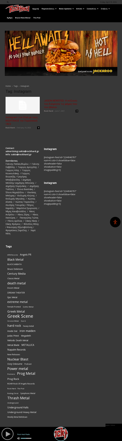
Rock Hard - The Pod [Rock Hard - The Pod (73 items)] (15, 388)
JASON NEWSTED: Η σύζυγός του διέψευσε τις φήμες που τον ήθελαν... (60, 104)
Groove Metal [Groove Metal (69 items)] (13, 321)
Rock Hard (10, 127)
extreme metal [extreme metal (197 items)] (17, 302)
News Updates (66, 9)
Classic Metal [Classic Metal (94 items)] (13, 278)
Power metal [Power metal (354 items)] (17, 368)
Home (8, 86)
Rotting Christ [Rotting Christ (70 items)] (12, 393)
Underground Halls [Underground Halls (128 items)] (18, 407)
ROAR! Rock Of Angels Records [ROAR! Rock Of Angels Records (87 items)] (21, 383)
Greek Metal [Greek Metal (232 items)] (16, 311)
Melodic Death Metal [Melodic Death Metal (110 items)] (17, 340)
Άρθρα (9, 18)
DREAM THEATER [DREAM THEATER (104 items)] (16, 292)
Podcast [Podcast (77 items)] (28, 364)
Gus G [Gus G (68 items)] (23, 321)
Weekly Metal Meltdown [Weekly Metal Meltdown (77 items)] (17, 417)
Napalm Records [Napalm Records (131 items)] (16, 349)
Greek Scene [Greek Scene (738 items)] (20, 316)
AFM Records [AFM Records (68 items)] (12, 255)
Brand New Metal (22, 18)
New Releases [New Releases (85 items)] (13, 354)
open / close (110, 425)
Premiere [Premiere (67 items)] (11, 374)
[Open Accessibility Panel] (115, 222)
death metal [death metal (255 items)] (16, 283)
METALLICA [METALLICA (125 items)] (27, 345)
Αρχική (35, 9)
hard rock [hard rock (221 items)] (14, 325)
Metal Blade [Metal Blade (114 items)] (13, 344)
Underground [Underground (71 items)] (12, 403)
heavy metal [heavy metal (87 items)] (28, 326)
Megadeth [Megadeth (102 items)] (26, 335)
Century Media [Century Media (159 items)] (16, 273)
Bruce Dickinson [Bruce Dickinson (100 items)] (15, 269)
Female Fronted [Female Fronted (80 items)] (14, 306)
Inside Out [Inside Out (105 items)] (12, 331)
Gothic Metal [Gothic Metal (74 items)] (28, 307)
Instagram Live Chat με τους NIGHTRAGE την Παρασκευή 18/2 (22, 120)
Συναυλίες (92, 9)
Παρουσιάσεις (49, 9)
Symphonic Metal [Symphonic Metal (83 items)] (27, 393)
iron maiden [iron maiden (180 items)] (28, 330)
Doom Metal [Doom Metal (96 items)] (13, 288)
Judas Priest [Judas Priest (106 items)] (13, 335)
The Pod (36, 18)
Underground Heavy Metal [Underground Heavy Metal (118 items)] (21, 412)
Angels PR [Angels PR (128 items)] (25, 254)
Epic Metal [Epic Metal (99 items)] (12, 297)
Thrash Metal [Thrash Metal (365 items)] (18, 398)
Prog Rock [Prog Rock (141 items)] (13, 378)
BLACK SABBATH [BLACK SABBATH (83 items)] (14, 264)
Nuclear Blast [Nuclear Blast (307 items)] (17, 359)
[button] (8, 2)
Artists (80, 9)
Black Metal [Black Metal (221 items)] (15, 259)
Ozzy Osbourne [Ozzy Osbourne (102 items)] (14, 363)
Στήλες (105, 9)
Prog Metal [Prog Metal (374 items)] (26, 373)
